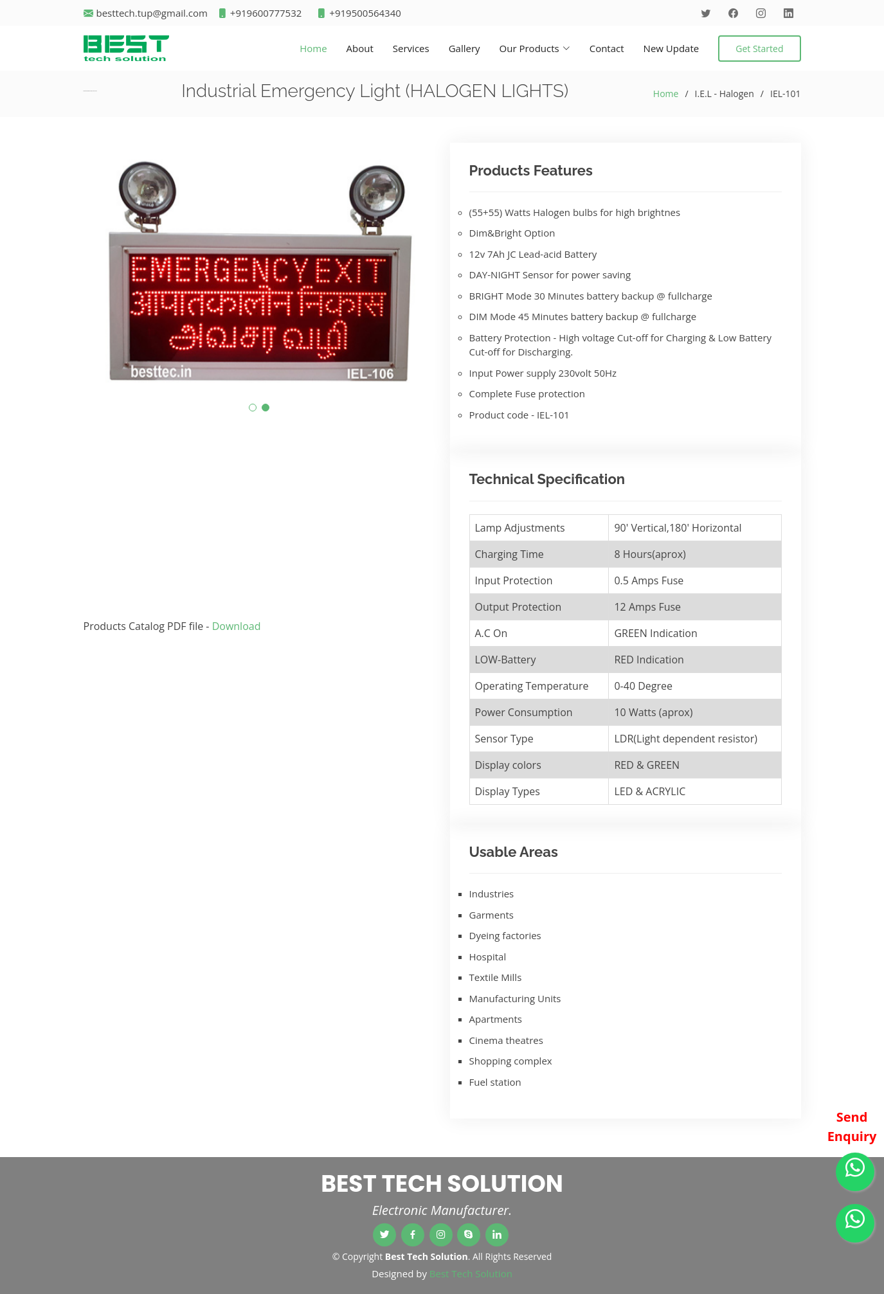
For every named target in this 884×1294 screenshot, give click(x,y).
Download (236, 626)
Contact (607, 48)
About (360, 48)
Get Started (759, 48)
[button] (253, 407)
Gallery (464, 48)
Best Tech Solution (470, 1273)
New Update (671, 48)
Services (411, 48)
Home (313, 48)
